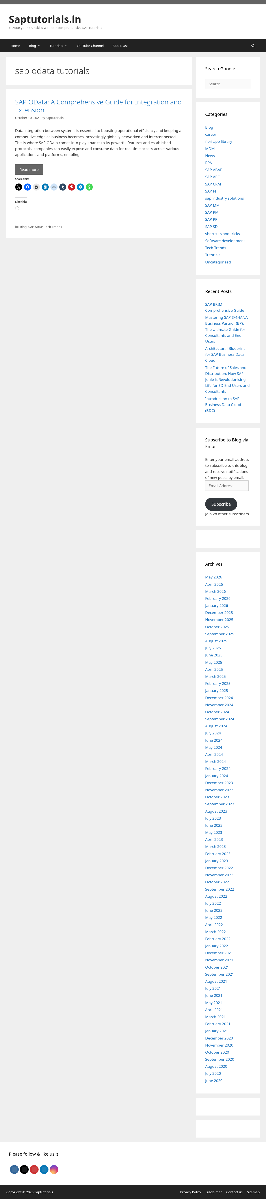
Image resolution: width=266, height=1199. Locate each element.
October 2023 (217, 796)
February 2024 (218, 768)
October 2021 (217, 967)
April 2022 (214, 924)
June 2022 (214, 910)
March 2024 (215, 761)
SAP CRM (213, 184)
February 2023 (218, 853)
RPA (208, 162)
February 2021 (218, 1023)
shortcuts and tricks (222, 233)
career (210, 134)
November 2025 (219, 619)
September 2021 (219, 974)
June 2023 (214, 825)
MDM (210, 148)
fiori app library (218, 141)
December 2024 (219, 697)
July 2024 (213, 733)
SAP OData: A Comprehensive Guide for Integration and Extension (98, 105)
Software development (225, 240)
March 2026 (215, 591)
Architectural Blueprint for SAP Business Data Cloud (225, 354)
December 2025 (219, 612)
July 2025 (213, 647)
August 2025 (216, 640)
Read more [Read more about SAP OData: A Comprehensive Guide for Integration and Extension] (29, 169)
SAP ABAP (35, 227)
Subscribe (221, 504)
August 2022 (216, 896)
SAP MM (212, 205)
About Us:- (121, 45)
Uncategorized (218, 262)
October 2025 (217, 626)
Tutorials (212, 254)
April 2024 (214, 754)
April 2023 (214, 839)
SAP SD (211, 226)
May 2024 (213, 747)
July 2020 (213, 1073)
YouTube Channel (90, 45)
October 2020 (217, 1052)
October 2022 (217, 881)
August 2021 (216, 981)
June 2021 (214, 995)
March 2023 (215, 846)
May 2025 (213, 662)
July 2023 (213, 818)
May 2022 (213, 917)
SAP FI (210, 191)
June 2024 (214, 740)
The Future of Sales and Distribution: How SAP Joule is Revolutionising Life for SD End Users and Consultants (227, 379)
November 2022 (219, 874)
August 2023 (216, 811)
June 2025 (214, 655)
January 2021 (216, 1030)
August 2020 (216, 1066)
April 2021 (214, 1009)
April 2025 (214, 669)
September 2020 (219, 1059)
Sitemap (253, 1192)
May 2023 (213, 832)
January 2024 (216, 775)
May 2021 (213, 1002)
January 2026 (216, 605)
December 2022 (219, 867)
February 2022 (218, 938)
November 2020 (219, 1045)
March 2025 (215, 676)
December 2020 (219, 1038)
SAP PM (212, 212)
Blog (23, 227)
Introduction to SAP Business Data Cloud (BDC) (223, 404)
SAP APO (212, 176)
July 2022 (213, 903)
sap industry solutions (224, 198)
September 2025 (219, 633)
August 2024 (216, 725)
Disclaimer (213, 1192)
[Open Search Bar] (253, 45)
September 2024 (219, 718)
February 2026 (218, 598)
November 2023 (219, 789)
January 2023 (216, 860)
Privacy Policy (190, 1192)
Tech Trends (53, 227)
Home (15, 45)
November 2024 (219, 704)
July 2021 (213, 988)
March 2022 (215, 931)
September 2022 (219, 889)
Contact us (234, 1192)
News (210, 155)
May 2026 (213, 577)
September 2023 (219, 803)
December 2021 (219, 952)
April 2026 (214, 584)
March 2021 (215, 1016)
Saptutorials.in (45, 19)
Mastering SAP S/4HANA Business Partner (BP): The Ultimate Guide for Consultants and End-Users (226, 329)
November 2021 (219, 959)
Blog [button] (37, 45)
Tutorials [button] (61, 45)
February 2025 (218, 683)
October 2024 (217, 711)
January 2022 (216, 945)
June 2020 (214, 1080)
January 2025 (216, 690)
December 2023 (219, 782)
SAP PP (211, 219)
